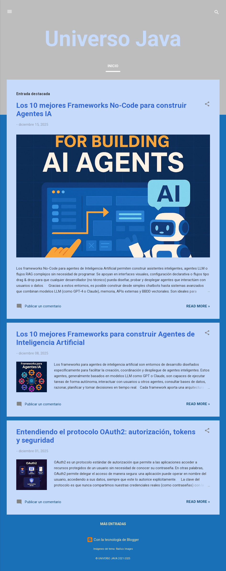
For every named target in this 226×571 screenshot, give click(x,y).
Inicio (113, 66)
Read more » (198, 306)
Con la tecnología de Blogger (113, 540)
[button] (207, 105)
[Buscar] (217, 13)
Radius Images (124, 548)
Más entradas (113, 524)
